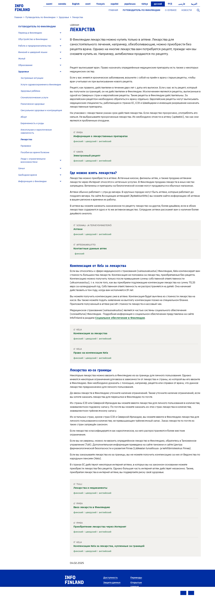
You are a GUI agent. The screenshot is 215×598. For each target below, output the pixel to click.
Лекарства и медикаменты (90, 487)
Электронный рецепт (86, 155)
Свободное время (27, 175)
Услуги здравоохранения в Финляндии (41, 84)
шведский (90, 141)
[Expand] (60, 33)
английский (105, 141)
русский (158, 4)
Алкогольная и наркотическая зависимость (36, 131)
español (114, 4)
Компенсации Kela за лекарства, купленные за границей (108, 546)
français (100, 4)
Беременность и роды (32, 123)
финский (78, 141)
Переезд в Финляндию (30, 33)
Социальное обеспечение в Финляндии (120, 317)
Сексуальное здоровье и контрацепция (41, 110)
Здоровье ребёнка (30, 91)
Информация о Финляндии (32, 181)
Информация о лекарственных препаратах (100, 136)
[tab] (41, 33)
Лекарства (26, 139)
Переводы (136, 577)
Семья (21, 168)
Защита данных (111, 582)
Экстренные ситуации (32, 78)
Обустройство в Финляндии (32, 39)
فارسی (181, 4)
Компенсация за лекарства (90, 333)
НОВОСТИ (186, 10)
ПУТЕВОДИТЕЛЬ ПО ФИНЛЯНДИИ (141, 10)
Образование (25, 65)
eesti (87, 4)
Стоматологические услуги (34, 97)
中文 (170, 4)
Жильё (21, 58)
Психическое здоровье (32, 104)
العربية (194, 4)
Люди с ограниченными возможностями (33, 160)
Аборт (24, 117)
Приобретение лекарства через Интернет (99, 526)
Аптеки (77, 229)
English (75, 4)
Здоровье (23, 71)
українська (130, 4)
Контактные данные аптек (90, 248)
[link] (22, 7)
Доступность (110, 577)
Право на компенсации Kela (90, 352)
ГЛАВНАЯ (113, 10)
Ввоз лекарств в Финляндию (91, 507)
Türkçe (145, 4)
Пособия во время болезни (35, 152)
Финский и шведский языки (32, 52)
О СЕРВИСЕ (171, 10)
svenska (62, 4)
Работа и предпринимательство (34, 46)
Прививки (26, 146)
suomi (49, 4)
